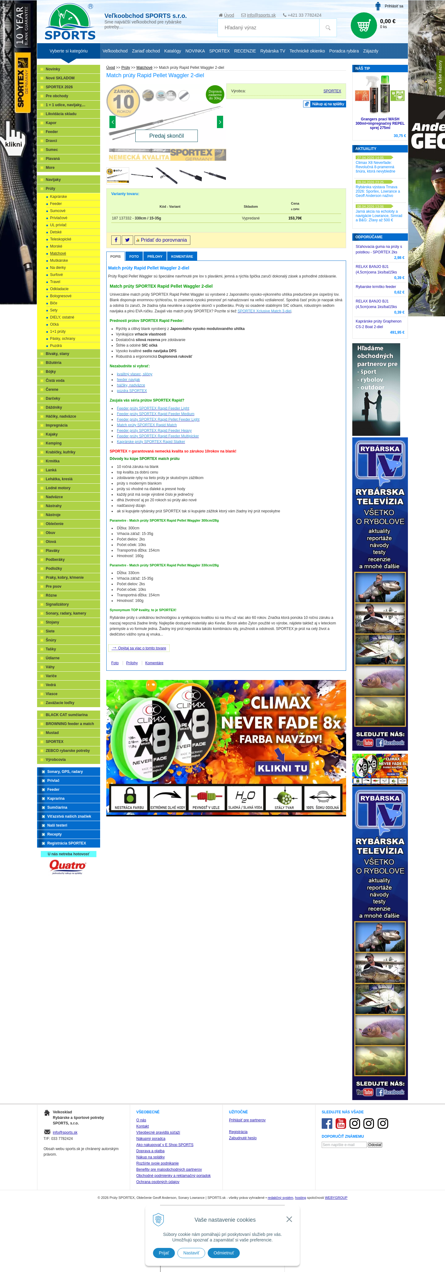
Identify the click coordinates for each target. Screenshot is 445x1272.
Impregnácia (57, 425)
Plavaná (53, 158)
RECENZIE (245, 50)
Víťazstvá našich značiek (69, 816)
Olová (51, 542)
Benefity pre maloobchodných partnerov (169, 1169)
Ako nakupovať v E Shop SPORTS (164, 1145)
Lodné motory (58, 488)
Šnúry (51, 640)
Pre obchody (57, 96)
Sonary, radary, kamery (66, 613)
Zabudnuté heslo (242, 1138)
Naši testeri (57, 825)
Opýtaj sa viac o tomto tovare (139, 647)
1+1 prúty (58, 331)
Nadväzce (54, 497)
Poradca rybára (344, 50)
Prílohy (155, 256)
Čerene (52, 389)
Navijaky (53, 179)
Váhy (50, 667)
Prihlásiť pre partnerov (247, 1120)
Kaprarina (56, 798)
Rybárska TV (272, 50)
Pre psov (53, 586)
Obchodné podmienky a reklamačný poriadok (173, 1176)
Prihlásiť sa (394, 6)
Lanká (51, 470)
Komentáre (182, 256)
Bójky (51, 371)
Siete (50, 631)
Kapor (51, 123)
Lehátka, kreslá (59, 479)
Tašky (51, 649)
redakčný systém (280, 1197)
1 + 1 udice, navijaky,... (65, 105)
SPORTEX (332, 91)
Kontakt (142, 1126)
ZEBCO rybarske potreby (68, 751)
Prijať (164, 1252)
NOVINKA (195, 50)
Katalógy (172, 50)
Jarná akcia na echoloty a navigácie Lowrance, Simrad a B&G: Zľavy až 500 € (379, 215)
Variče (51, 676)
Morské (56, 246)
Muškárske (59, 260)
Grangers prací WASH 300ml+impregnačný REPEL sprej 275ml (380, 123)
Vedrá (51, 685)
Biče (53, 303)
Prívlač (53, 780)
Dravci (51, 141)
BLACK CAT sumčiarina (67, 715)
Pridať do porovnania (164, 240)
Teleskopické (60, 239)
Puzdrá (56, 346)
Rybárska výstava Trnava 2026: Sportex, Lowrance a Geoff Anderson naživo (378, 191)
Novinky (53, 69)
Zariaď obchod (146, 50)
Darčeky (53, 398)
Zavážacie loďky (60, 703)
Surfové (56, 275)
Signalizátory (57, 604)
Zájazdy (370, 50)
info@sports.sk (261, 15)
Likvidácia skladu (61, 114)
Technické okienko (307, 50)
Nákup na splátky (150, 1157)
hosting (300, 1197)
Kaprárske (58, 196)
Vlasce (51, 694)
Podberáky (55, 559)
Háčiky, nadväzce (61, 416)
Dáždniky (54, 407)
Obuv (50, 533)
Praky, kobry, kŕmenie (65, 577)
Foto (134, 256)
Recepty (54, 834)
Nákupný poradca (150, 1138)
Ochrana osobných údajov (157, 1182)
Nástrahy (53, 506)
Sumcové (58, 211)
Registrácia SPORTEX (66, 843)
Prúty (50, 188)
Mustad (52, 733)
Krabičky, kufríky (60, 452)
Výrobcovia (56, 759)
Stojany (52, 622)
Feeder (52, 132)
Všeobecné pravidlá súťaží (158, 1132)
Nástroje (53, 515)
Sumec (52, 150)
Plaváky (53, 550)
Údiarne (53, 658)
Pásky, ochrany (62, 338)
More (50, 167)
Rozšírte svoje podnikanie (157, 1163)
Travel (55, 282)
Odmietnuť (224, 1252)
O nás (141, 1120)
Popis (115, 256)
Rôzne (51, 595)
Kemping (53, 443)
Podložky (54, 568)
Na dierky (58, 267)
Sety (53, 310)
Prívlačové (58, 218)
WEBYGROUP (336, 1197)
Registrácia (238, 1132)
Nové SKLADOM (60, 78)
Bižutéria (53, 363)
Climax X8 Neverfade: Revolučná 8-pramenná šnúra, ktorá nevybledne (375, 167)
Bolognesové (60, 296)
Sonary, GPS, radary (65, 771)
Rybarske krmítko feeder (376, 287)
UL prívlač (58, 225)
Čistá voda (55, 380)
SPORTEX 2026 (59, 87)
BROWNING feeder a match (70, 724)
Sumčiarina (57, 807)
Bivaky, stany (57, 354)
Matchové (58, 253)
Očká (54, 324)
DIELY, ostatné (62, 317)
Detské (55, 232)
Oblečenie (54, 524)
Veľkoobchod (115, 50)
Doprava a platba (150, 1151)
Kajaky (52, 434)
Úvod (229, 15)
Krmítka (53, 461)
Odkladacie (59, 289)
